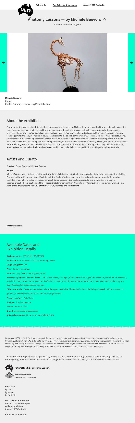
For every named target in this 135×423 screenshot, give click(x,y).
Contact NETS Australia (15, 409)
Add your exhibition (14, 406)
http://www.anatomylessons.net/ (31, 273)
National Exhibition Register (18, 403)
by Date (8, 389)
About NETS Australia (94, 4)
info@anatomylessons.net (26, 310)
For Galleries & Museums (65, 4)
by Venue (9, 392)
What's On (41, 4)
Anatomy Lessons (14, 225)
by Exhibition (11, 395)
